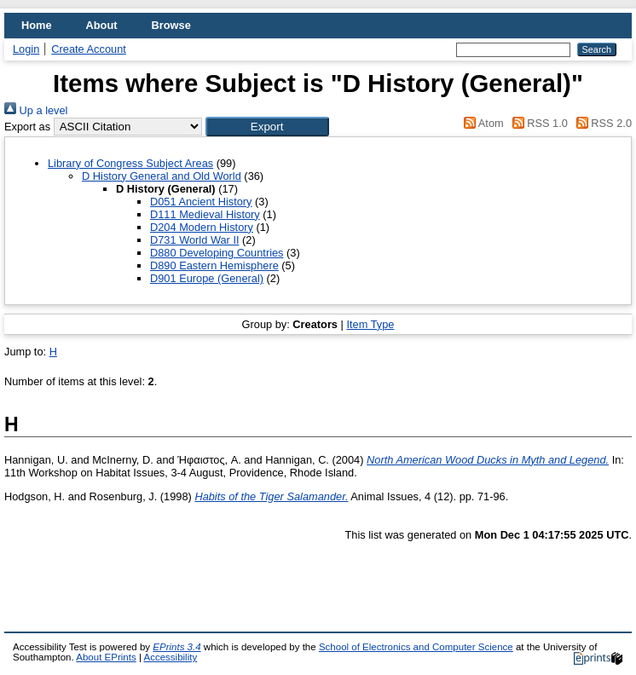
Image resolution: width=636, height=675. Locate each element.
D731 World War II (195, 240)
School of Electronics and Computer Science (416, 647)
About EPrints (106, 657)
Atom (481, 123)
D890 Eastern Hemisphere (214, 265)
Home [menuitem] (36, 25)
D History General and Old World (161, 176)
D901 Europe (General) (206, 278)
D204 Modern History (201, 227)
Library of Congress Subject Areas (130, 163)
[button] (267, 126)
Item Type (370, 324)
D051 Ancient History (201, 201)
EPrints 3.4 (176, 647)
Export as (27, 126)
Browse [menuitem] (171, 25)
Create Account (88, 49)
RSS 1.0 (537, 123)
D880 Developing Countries (217, 252)
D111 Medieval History (205, 214)
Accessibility (170, 657)
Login (26, 49)
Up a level (35, 110)
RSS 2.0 (601, 123)
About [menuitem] (102, 25)
